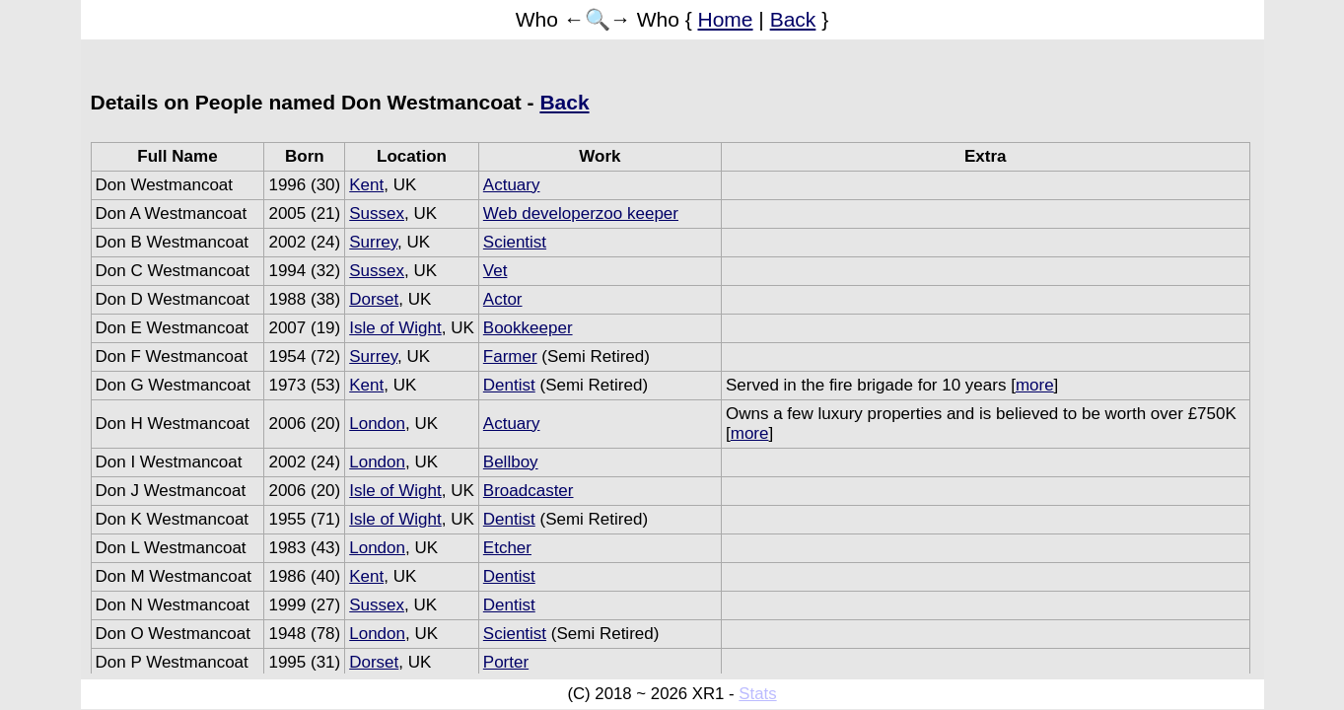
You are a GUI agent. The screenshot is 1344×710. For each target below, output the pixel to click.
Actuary (511, 185)
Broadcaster (528, 490)
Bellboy (510, 462)
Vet (495, 270)
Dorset (373, 299)
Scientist (514, 242)
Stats (757, 693)
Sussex (376, 213)
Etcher (507, 547)
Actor (503, 299)
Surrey (373, 242)
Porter (506, 662)
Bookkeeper (528, 328)
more (1035, 385)
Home (725, 19)
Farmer (510, 356)
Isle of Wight (395, 328)
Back (793, 19)
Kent (366, 185)
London (377, 423)
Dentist (509, 385)
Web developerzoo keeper (580, 213)
